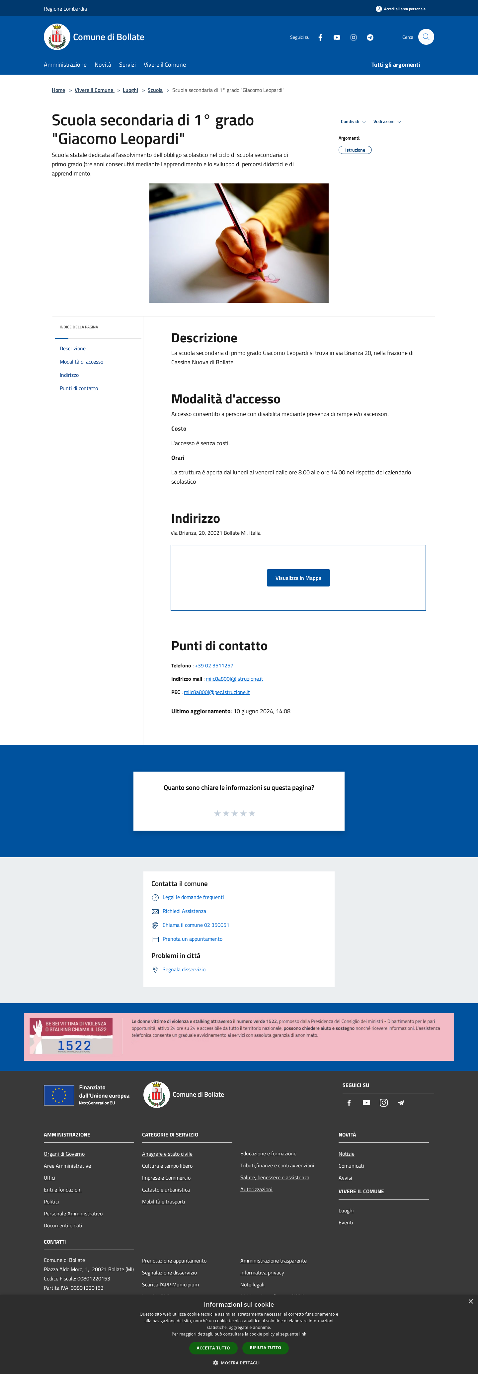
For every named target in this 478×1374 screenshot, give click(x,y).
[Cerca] (426, 37)
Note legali (252, 1284)
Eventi (346, 1222)
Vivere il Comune (95, 90)
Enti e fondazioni (63, 1190)
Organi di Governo (64, 1154)
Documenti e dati (63, 1225)
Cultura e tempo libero (167, 1166)
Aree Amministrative (67, 1166)
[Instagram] (350, 36)
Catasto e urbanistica (166, 1190)
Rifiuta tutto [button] (265, 1347)
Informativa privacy (262, 1272)
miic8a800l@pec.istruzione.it (217, 692)
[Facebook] (317, 36)
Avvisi (345, 1178)
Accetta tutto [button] (213, 1348)
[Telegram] (367, 36)
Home (58, 90)
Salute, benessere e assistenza (274, 1177)
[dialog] (239, 1334)
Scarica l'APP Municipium (170, 1284)
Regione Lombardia (65, 9)
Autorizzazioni (256, 1189)
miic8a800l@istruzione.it (234, 679)
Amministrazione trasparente (273, 1261)
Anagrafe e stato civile (167, 1154)
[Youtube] (334, 36)
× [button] (470, 1301)
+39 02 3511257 (214, 665)
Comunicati (351, 1166)
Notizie (347, 1154)
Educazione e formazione (268, 1153)
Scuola (155, 90)
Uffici (49, 1178)
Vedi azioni (388, 122)
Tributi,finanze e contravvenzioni (277, 1165)
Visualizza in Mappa (298, 578)
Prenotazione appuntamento (174, 1261)
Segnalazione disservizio (169, 1272)
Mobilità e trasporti (163, 1201)
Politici (51, 1201)
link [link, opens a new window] (302, 1334)
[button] (239, 1362)
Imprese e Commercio (166, 1178)
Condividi (354, 122)
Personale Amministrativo (73, 1213)
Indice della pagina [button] (79, 327)
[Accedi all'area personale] (400, 9)
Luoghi (130, 90)
